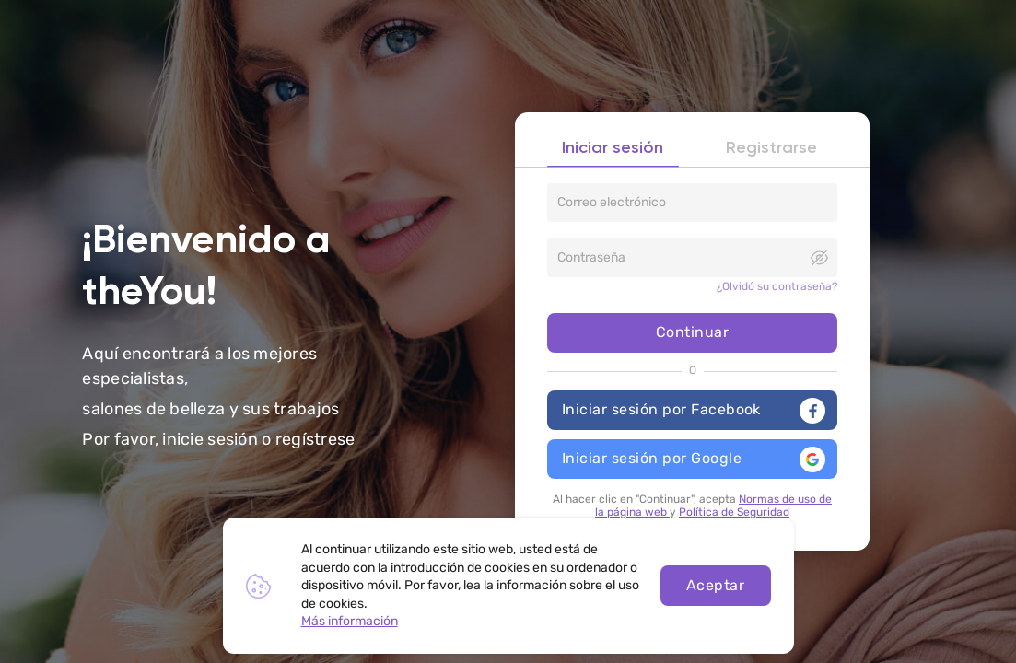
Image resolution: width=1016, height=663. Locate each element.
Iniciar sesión (612, 151)
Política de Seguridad (734, 509)
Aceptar (715, 585)
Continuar (692, 334)
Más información (349, 621)
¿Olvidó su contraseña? (777, 289)
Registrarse (771, 151)
